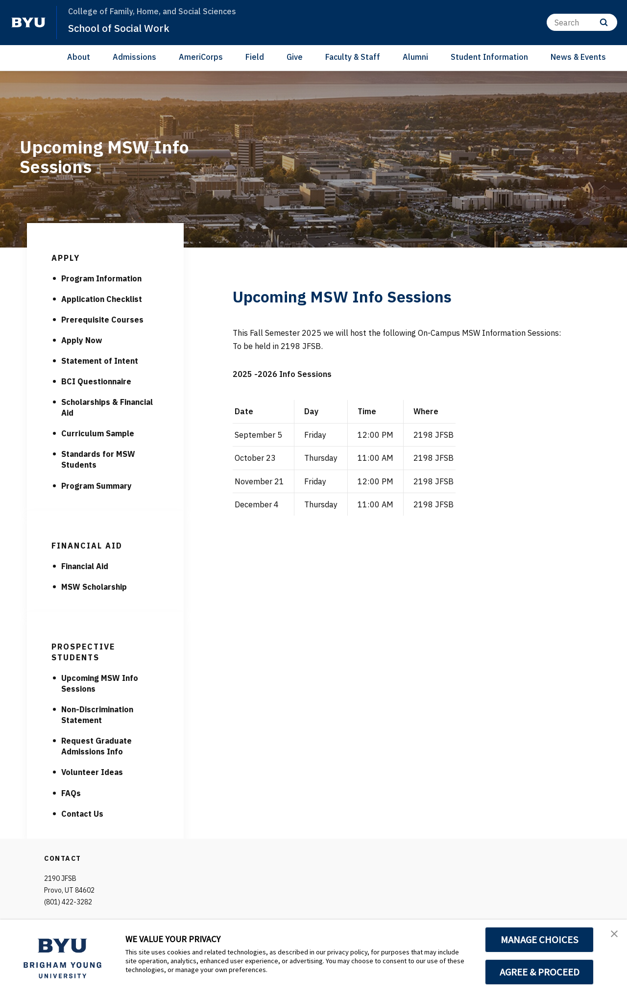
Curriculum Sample (97, 433)
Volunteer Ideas (92, 772)
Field (254, 57)
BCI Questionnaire (96, 381)
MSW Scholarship (94, 587)
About (78, 57)
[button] (611, 937)
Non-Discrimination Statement (97, 714)
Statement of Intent (99, 361)
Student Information (489, 57)
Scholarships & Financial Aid (107, 407)
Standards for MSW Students (98, 459)
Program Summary (96, 486)
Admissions (134, 57)
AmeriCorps (201, 57)
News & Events (578, 57)
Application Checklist (101, 299)
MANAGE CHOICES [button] (539, 940)
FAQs (71, 793)
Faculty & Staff (352, 57)
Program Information (101, 278)
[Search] (582, 22)
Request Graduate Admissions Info (96, 746)
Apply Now (81, 340)
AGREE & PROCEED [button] (539, 972)
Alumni (415, 57)
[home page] (28, 22)
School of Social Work (127, 27)
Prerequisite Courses (102, 320)
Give (295, 57)
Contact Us (82, 814)
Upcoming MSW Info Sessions (99, 683)
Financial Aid (84, 566)
